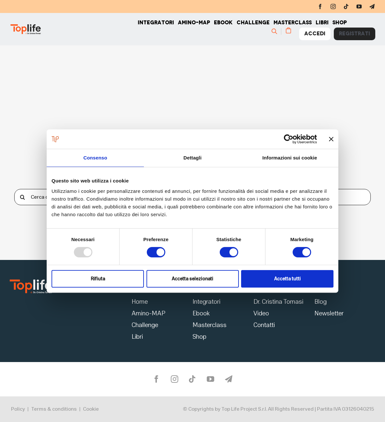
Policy (18, 409)
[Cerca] (277, 31)
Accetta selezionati (192, 278)
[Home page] (74, 29)
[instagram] (333, 6)
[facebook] (320, 6)
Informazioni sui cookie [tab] (289, 157)
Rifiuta (98, 278)
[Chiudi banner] (331, 139)
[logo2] (31, 281)
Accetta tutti (287, 278)
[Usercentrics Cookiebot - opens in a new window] (288, 139)
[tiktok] (346, 6)
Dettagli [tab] (192, 157)
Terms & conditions (54, 409)
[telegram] (372, 6)
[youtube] (359, 6)
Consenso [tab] (95, 157)
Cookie (91, 409)
